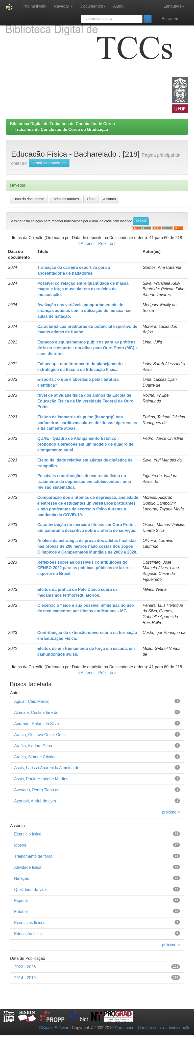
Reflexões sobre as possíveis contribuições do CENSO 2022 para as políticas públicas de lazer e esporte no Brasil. (84, 568)
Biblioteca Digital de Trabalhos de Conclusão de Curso (62, 124)
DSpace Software (55, 1028)
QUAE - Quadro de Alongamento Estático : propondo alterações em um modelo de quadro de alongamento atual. (85, 444)
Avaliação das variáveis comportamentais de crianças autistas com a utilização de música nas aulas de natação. (84, 311)
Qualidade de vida (30, 889)
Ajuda (118, 6)
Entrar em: (171, 19)
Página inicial (33, 6)
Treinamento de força (33, 856)
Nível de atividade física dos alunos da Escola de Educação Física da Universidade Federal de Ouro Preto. (85, 401)
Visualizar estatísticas (49, 163)
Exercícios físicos (29, 922)
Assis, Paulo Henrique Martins (41, 779)
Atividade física (27, 867)
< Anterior (86, 243)
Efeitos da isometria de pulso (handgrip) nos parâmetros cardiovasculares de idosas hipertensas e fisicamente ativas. (87, 423)
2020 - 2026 (25, 967)
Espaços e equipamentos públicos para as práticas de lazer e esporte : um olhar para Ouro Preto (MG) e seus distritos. (87, 348)
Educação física (28, 934)
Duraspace (124, 1028)
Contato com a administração (164, 1028)
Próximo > (107, 243)
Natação (21, 878)
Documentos (93, 6)
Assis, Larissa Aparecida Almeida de (46, 768)
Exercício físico (27, 834)
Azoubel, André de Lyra (35, 801)
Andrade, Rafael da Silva (36, 723)
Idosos (20, 845)
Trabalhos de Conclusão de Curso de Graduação (61, 129)
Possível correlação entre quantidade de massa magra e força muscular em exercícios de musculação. (83, 289)
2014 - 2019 (25, 978)
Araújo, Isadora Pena (33, 746)
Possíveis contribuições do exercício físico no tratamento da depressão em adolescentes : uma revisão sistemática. (84, 481)
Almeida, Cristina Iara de (36, 712)
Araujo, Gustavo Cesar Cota (39, 735)
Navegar (63, 6)
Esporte (21, 901)
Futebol (21, 911)
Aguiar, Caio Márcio (32, 701)
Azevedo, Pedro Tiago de (37, 790)
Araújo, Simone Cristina (35, 757)
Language (174, 6)
